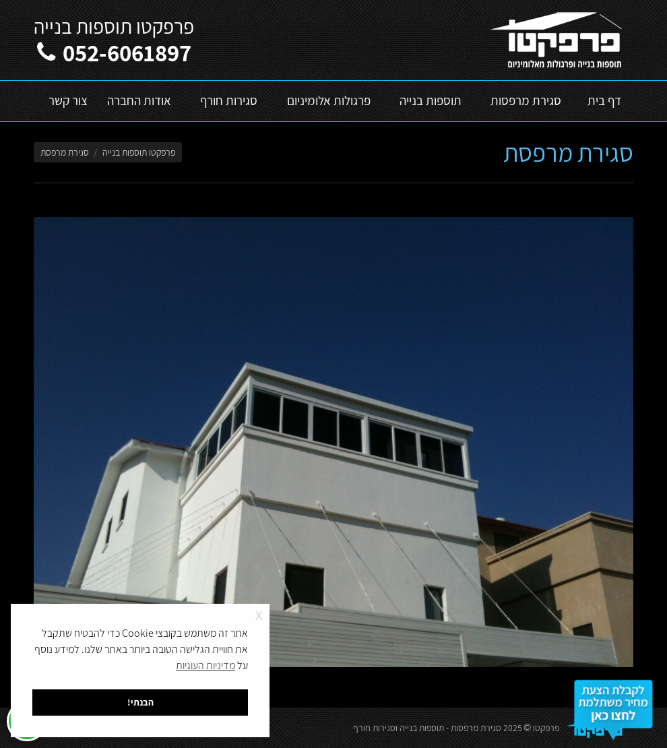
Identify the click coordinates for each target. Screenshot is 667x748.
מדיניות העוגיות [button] (205, 665)
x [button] (259, 613)
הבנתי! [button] (140, 701)
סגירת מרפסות (476, 728)
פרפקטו (546, 728)
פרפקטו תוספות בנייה (138, 152)
